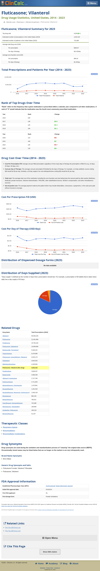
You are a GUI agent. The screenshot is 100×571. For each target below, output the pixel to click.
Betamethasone (8, 399)
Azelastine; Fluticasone (10, 410)
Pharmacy (20, 22)
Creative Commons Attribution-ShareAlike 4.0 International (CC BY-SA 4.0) (55, 509)
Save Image (94, 74)
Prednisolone (7, 371)
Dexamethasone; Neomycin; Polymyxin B (16, 392)
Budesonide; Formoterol (10, 350)
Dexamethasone (8, 389)
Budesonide (6, 375)
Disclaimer (42, 567)
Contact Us (57, 567)
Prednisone (6, 343)
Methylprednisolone (9, 364)
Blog (63, 563)
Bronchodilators (9, 430)
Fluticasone (6, 339)
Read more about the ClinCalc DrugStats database (14, 506)
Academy (52, 563)
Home (39, 563)
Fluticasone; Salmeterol (10, 346)
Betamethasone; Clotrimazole (12, 385)
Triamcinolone (7, 353)
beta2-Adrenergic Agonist (64, 486)
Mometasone (7, 396)
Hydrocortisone (8, 382)
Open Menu (50, 538)
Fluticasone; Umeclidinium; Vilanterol (15, 357)
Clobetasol (6, 360)
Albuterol (5, 336)
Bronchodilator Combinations (14, 434)
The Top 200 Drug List (12, 527)
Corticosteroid (50, 486)
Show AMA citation (50, 552)
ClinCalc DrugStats (32, 22)
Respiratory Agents (10, 427)
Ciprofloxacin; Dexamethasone (13, 403)
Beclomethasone (8, 414)
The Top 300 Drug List (12, 531)
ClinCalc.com (10, 22)
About (73, 563)
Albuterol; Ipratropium (10, 378)
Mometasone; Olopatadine (11, 406)
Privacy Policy (49, 567)
